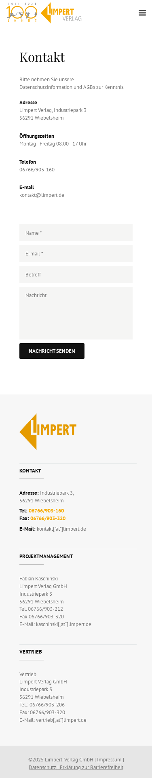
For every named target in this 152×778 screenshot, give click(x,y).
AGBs (89, 87)
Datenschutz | (44, 767)
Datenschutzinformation (45, 87)
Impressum (109, 759)
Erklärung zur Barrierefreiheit (91, 767)
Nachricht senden (52, 351)
